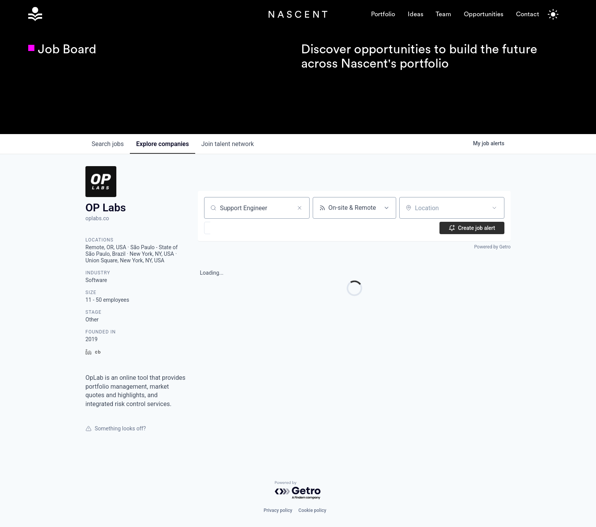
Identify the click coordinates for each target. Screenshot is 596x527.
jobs (108, 144)
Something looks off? (115, 428)
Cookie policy (312, 510)
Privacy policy (278, 510)
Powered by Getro (492, 247)
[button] (229, 228)
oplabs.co (97, 218)
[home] (148, 14)
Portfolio (383, 14)
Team (443, 14)
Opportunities (483, 14)
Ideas (415, 14)
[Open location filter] (494, 207)
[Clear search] (299, 207)
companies (162, 144)
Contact (527, 14)
